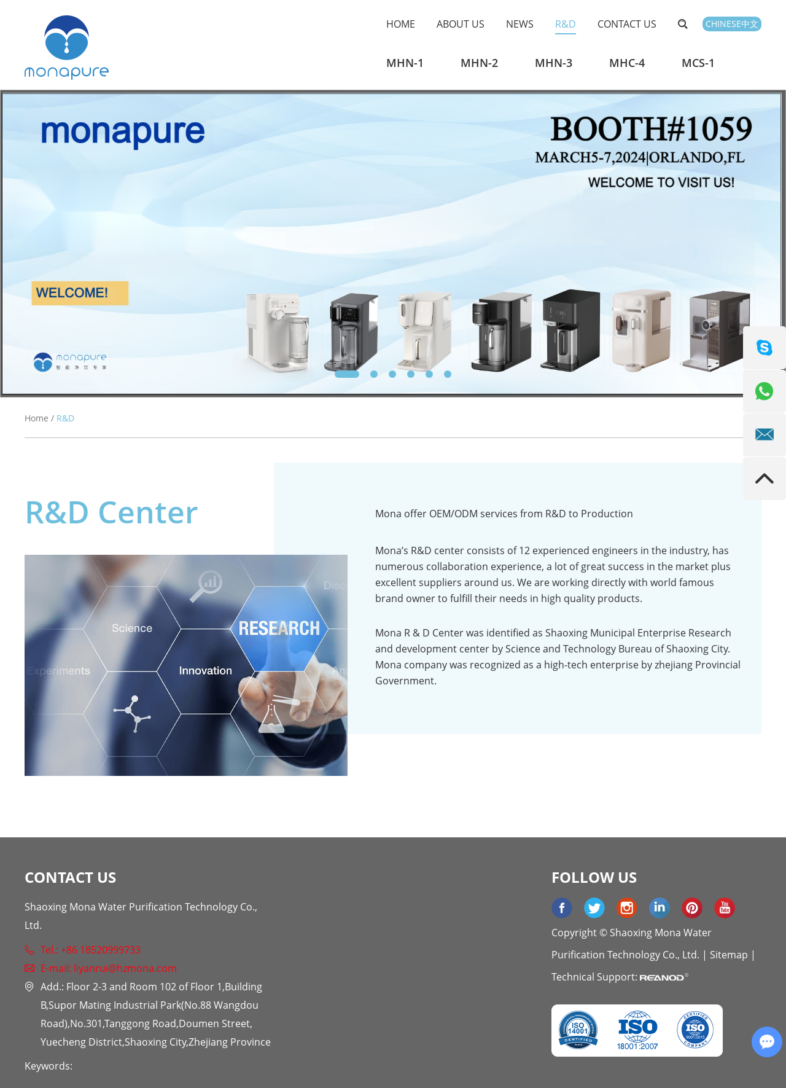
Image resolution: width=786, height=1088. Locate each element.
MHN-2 (479, 62)
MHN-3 (553, 62)
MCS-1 (698, 62)
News (520, 24)
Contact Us (626, 24)
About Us (460, 24)
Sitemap (729, 954)
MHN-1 (405, 62)
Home (400, 24)
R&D (565, 24)
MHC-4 (627, 62)
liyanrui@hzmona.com (125, 968)
